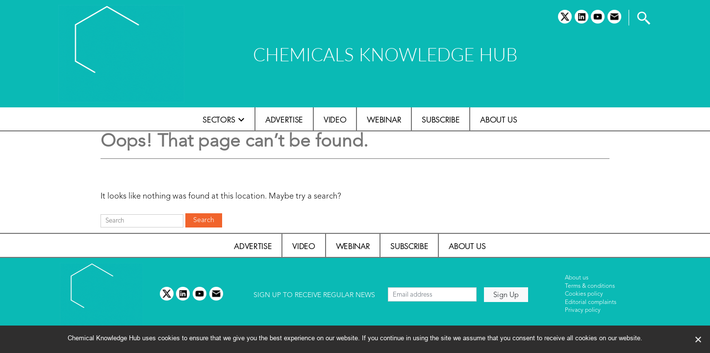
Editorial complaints (590, 302)
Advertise (284, 120)
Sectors (219, 120)
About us (498, 120)
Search (203, 220)
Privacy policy (583, 310)
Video (335, 120)
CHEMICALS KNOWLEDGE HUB (385, 54)
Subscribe (440, 120)
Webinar (384, 120)
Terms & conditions (590, 286)
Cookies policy (584, 294)
